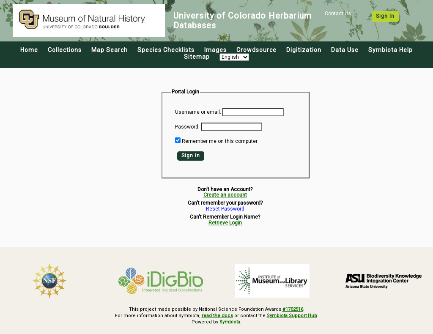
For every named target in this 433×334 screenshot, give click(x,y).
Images (215, 50)
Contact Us (338, 13)
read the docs (217, 315)
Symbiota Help (390, 50)
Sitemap (197, 56)
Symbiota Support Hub (292, 315)
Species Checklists (166, 50)
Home (29, 50)
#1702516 (292, 309)
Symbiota (229, 322)
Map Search (109, 50)
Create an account (225, 195)
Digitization (303, 50)
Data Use (345, 50)
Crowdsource (256, 50)
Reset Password (225, 209)
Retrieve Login (225, 223)
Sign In (385, 16)
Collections (65, 50)
